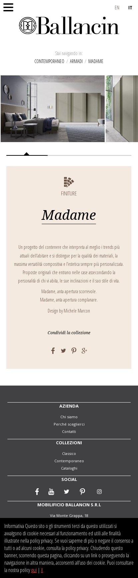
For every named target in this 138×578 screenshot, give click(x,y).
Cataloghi (69, 468)
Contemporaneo (49, 61)
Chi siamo (69, 416)
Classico (69, 453)
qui (34, 570)
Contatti (69, 431)
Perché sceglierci (69, 424)
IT (130, 7)
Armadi (76, 61)
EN (117, 7)
